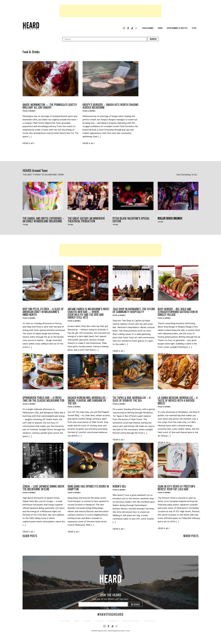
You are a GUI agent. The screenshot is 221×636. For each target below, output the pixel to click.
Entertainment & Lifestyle (177, 28)
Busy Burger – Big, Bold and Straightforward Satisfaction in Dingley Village (177, 312)
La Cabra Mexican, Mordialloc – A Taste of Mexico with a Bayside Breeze (178, 400)
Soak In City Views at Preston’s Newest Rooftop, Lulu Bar (176, 487)
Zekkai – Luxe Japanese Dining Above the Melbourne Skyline (43, 487)
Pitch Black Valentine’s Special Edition (131, 219)
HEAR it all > (29, 143)
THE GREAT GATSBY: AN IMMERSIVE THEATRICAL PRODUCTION (86, 219)
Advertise (99, 621)
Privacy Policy (150, 621)
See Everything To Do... (187, 174)
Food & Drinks (147, 28)
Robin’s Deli (119, 486)
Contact (87, 621)
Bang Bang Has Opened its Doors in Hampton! (88, 487)
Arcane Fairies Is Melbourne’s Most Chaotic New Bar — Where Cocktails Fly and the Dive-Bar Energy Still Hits (89, 313)
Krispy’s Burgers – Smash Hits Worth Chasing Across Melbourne (110, 105)
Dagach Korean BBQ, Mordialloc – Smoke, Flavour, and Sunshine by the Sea (88, 400)
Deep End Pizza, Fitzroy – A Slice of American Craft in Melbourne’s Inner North (43, 312)
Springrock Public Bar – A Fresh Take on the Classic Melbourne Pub (43, 399)
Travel (160, 28)
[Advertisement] (110, 11)
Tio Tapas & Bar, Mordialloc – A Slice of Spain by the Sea (132, 399)
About (77, 621)
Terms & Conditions (130, 621)
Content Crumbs (125, 631)
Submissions (113, 621)
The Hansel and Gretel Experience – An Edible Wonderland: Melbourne (43, 219)
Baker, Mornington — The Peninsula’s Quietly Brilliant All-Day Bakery (50, 105)
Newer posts (190, 536)
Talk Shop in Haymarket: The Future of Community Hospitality (134, 310)
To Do (194, 28)
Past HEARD (65, 621)
